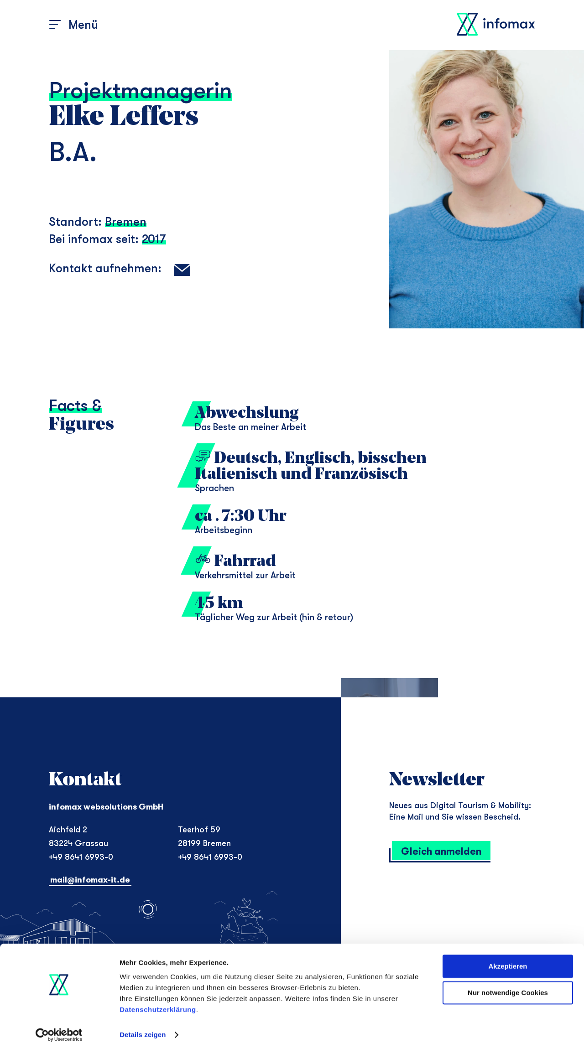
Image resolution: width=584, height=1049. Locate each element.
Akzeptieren (507, 962)
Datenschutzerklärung (158, 1006)
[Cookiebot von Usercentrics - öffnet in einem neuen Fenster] (59, 1031)
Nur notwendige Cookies (508, 989)
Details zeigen (143, 1031)
